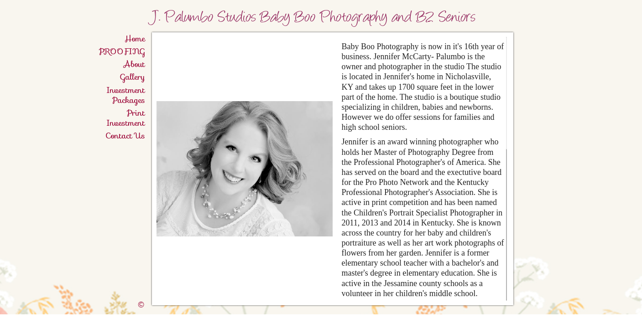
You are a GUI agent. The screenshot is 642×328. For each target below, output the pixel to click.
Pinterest (622, 321)
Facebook (595, 321)
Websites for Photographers (635, 321)
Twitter (609, 321)
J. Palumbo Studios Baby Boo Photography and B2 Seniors (331, 18)
